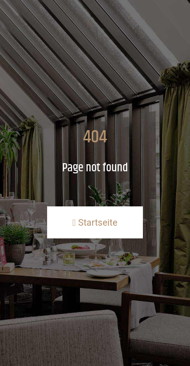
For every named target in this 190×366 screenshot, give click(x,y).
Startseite (94, 222)
